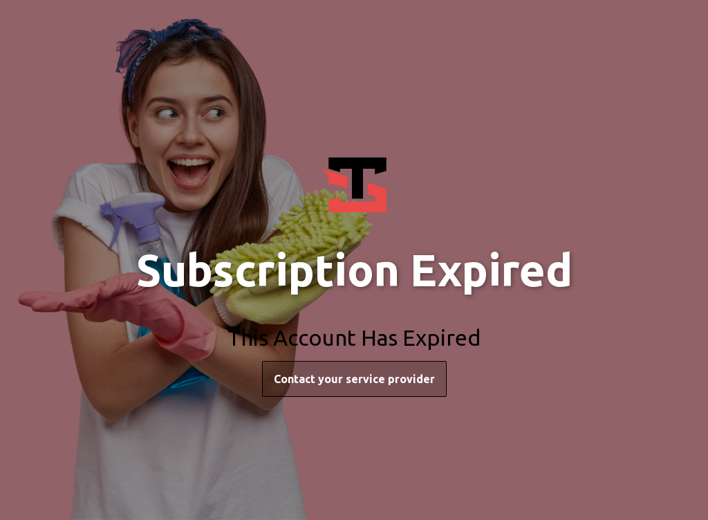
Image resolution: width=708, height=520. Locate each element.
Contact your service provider (354, 379)
